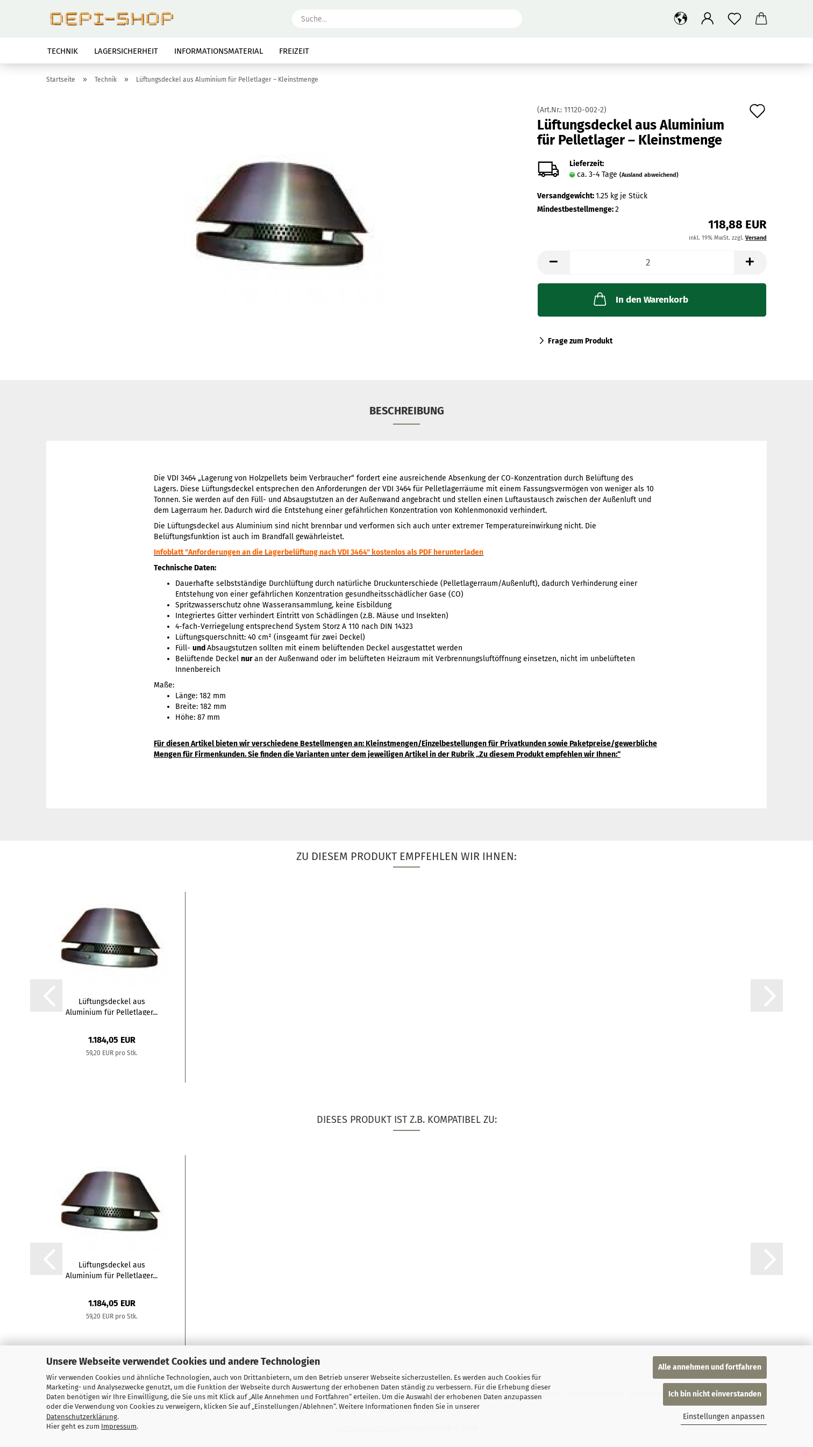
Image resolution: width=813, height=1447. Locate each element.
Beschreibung (406, 410)
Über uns (748, 51)
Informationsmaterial (218, 51)
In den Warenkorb (639, 298)
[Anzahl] (651, 262)
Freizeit (294, 51)
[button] (680, 19)
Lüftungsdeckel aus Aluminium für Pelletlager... (112, 1006)
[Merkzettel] (734, 19)
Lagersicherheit (126, 51)
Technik (62, 51)
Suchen (699, 51)
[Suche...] (508, 19)
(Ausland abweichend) (649, 174)
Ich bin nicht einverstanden (714, 1394)
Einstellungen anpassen (724, 1416)
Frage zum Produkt (580, 341)
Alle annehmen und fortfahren (709, 1367)
